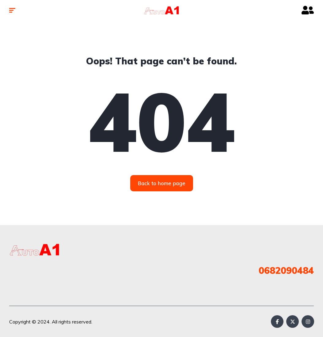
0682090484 (286, 270)
